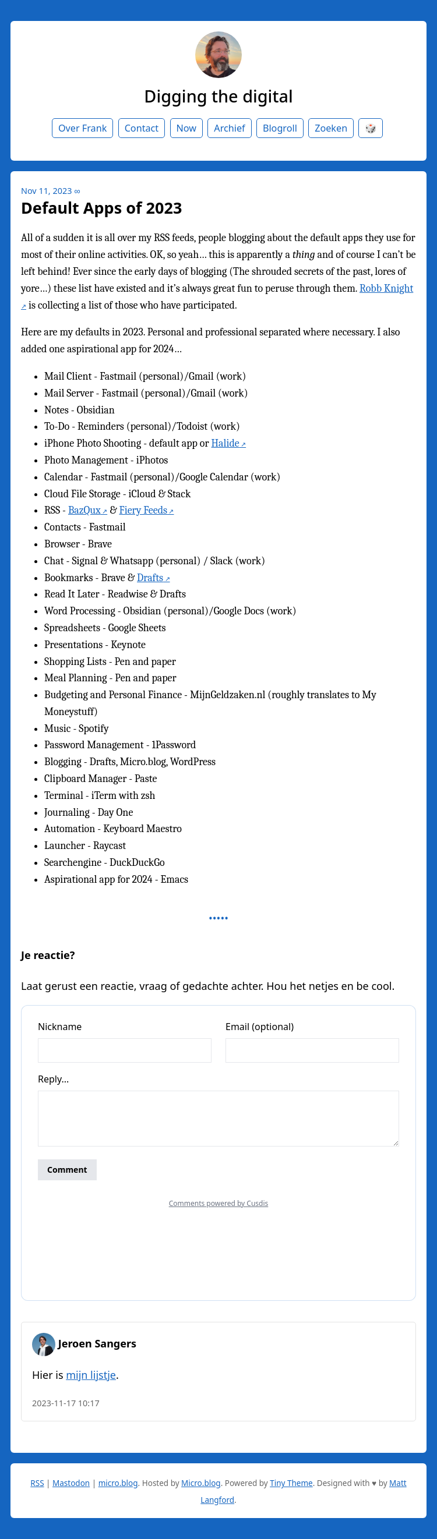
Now (187, 128)
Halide (225, 443)
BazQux (84, 510)
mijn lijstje (91, 1375)
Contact (142, 128)
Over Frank (82, 128)
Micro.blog (201, 1483)
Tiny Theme (291, 1483)
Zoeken (331, 128)
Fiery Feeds (143, 510)
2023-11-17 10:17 (66, 1403)
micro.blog (118, 1483)
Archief (229, 128)
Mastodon (71, 1483)
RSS (37, 1483)
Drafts (150, 578)
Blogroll (280, 128)
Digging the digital (218, 95)
